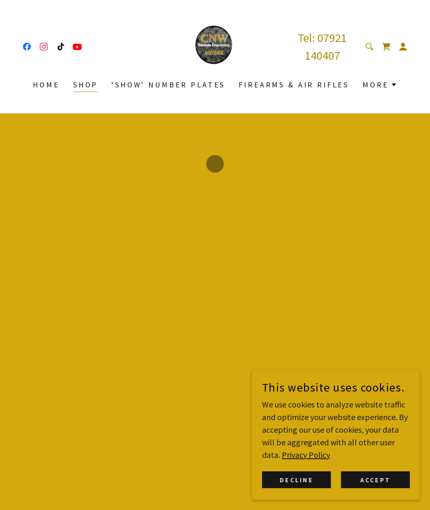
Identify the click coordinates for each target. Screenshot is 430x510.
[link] (26, 46)
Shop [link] (85, 84)
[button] (386, 46)
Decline (296, 486)
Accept (375, 486)
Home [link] (46, 84)
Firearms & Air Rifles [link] (294, 84)
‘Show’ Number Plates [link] (168, 84)
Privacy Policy (306, 460)
